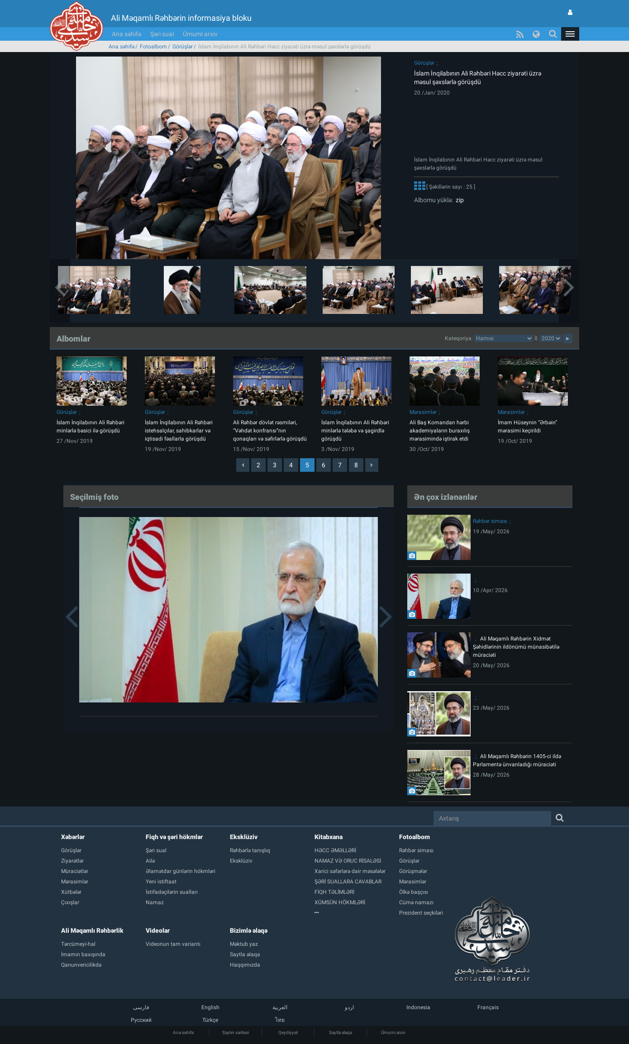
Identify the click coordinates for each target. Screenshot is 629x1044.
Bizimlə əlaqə (248, 930)
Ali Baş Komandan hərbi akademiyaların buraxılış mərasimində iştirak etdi (440, 430)
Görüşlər (182, 46)
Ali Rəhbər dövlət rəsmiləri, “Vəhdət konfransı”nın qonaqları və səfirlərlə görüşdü (270, 430)
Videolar (158, 930)
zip (458, 200)
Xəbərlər (73, 836)
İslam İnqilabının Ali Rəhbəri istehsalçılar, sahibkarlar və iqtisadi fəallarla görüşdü (179, 430)
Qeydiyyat (288, 1032)
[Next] (371, 465)
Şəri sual (162, 34)
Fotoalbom (153, 46)
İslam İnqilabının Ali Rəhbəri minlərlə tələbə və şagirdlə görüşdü (355, 430)
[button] (570, 34)
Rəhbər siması (490, 521)
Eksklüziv (243, 836)
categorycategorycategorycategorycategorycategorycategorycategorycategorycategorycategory (503, 338)
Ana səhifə (126, 34)
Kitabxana (328, 836)
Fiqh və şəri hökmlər (174, 836)
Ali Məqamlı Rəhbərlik (92, 930)
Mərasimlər (423, 412)
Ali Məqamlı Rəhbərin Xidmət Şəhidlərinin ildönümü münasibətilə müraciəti (516, 647)
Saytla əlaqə (340, 1032)
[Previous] (242, 465)
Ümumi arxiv (200, 34)
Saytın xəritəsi (235, 1032)
